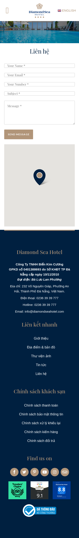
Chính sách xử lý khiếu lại (41, 423)
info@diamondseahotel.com (44, 311)
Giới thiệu (41, 338)
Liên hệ (41, 374)
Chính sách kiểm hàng (41, 432)
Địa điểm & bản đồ (41, 347)
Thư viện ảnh (41, 356)
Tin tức (41, 365)
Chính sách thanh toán (41, 405)
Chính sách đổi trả (41, 441)
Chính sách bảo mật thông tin (41, 414)
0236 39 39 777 (47, 298)
